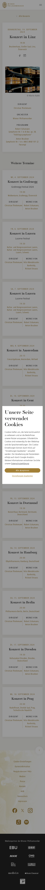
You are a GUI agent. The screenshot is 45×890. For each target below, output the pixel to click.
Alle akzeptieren (22, 470)
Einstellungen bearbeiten (22, 476)
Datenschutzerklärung (20, 463)
